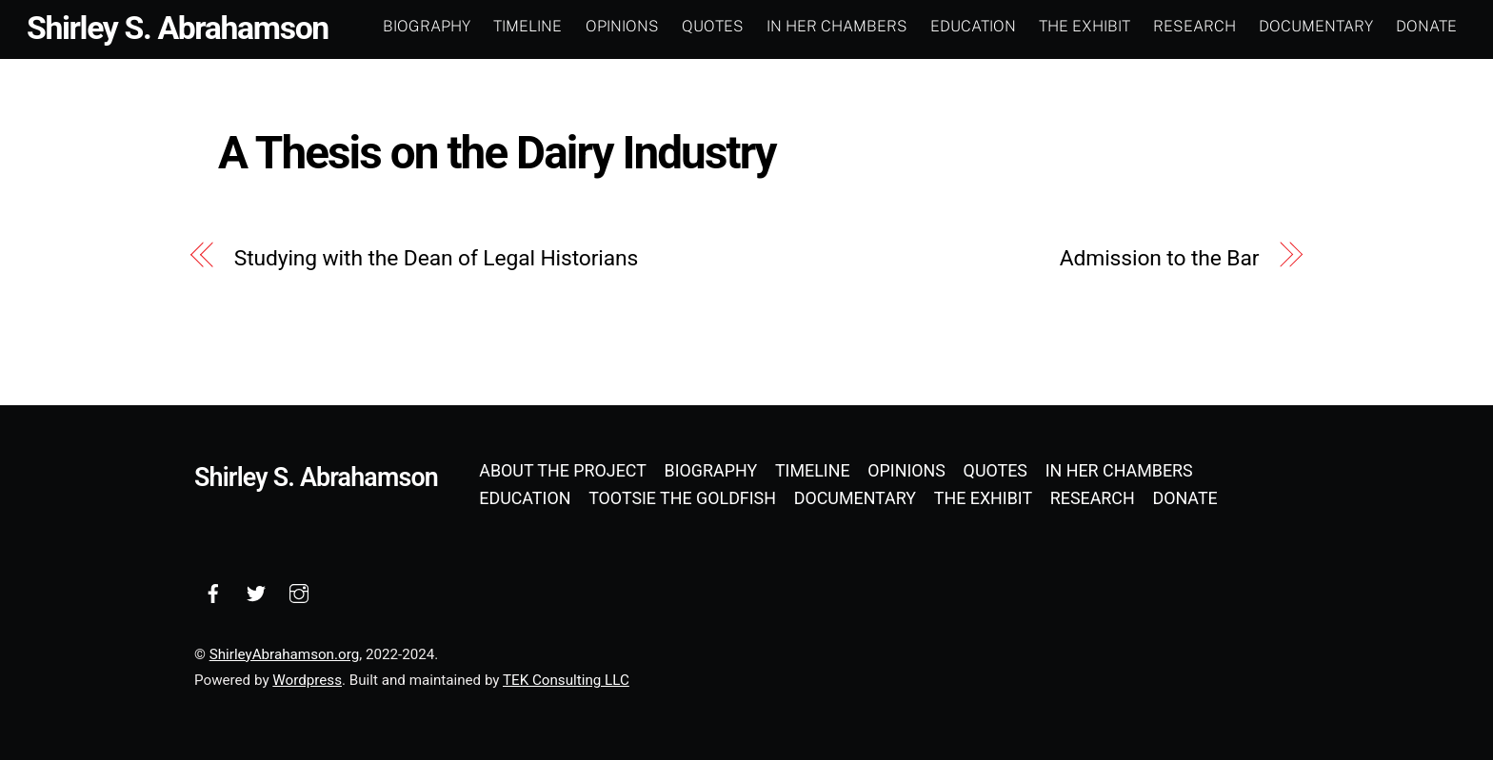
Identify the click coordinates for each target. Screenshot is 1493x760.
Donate (1426, 26)
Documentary (1316, 26)
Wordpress (307, 680)
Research (1194, 26)
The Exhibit (1084, 26)
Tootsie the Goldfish (682, 498)
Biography (426, 26)
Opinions (622, 26)
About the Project (563, 470)
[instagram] (299, 591)
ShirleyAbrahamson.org (284, 654)
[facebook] (213, 591)
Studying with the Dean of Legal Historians (436, 258)
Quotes (713, 26)
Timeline (527, 26)
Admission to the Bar (1160, 258)
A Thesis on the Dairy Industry (497, 153)
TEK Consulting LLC (566, 680)
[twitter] (256, 591)
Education (973, 26)
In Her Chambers (836, 26)
